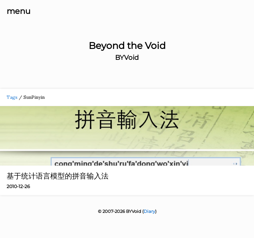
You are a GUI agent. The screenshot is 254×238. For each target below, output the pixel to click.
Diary (149, 211)
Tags (12, 97)
